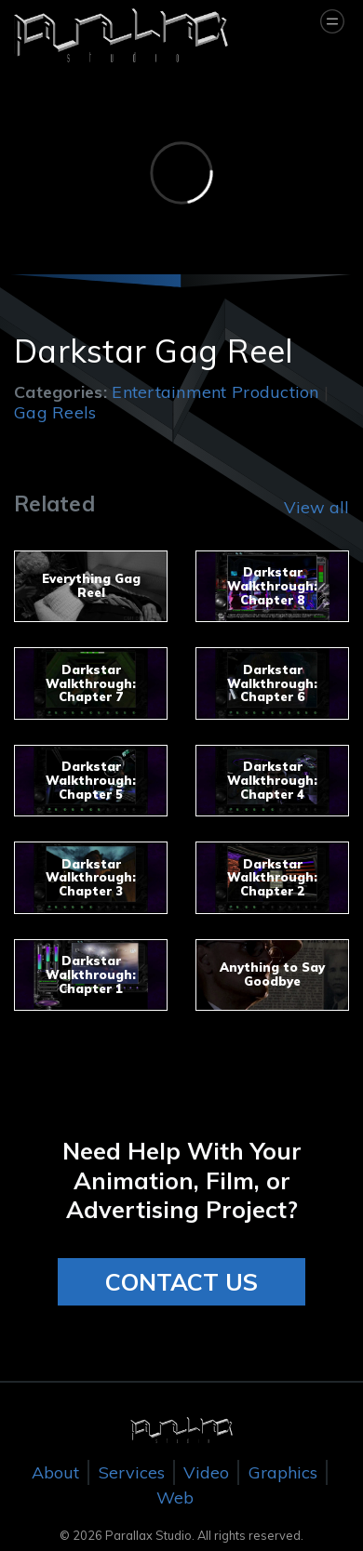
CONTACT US (181, 1281)
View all (316, 507)
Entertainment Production (215, 392)
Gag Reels (55, 412)
